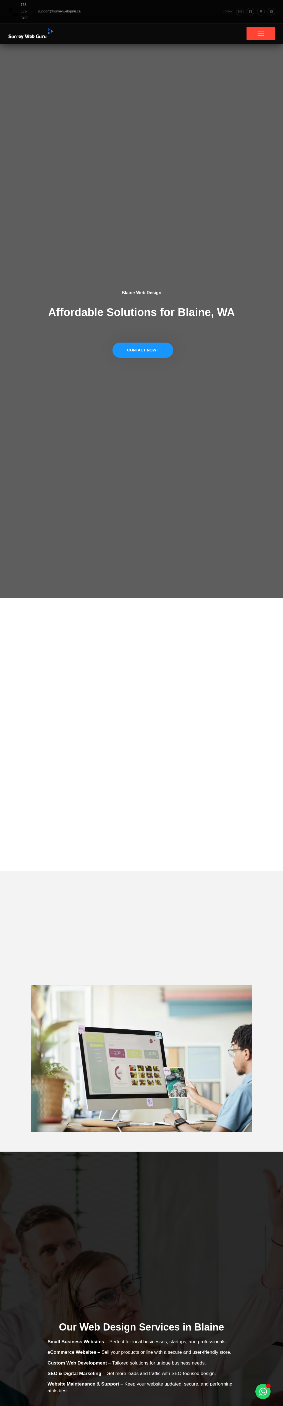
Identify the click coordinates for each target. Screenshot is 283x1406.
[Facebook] (250, 11)
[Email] (271, 11)
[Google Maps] (261, 11)
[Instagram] (240, 11)
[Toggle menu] (261, 33)
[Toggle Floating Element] (263, 1391)
